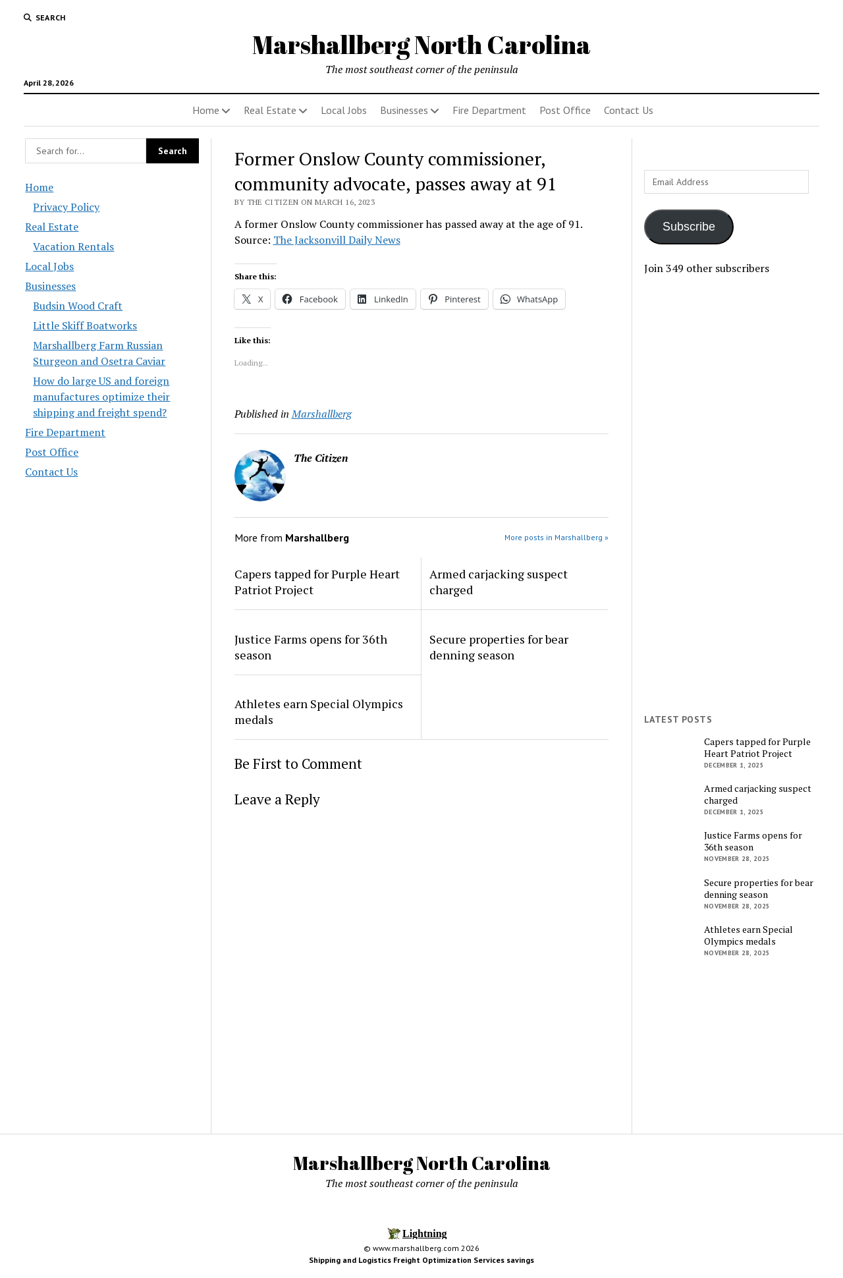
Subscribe (689, 226)
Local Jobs (344, 110)
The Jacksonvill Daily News (336, 240)
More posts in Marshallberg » (556, 537)
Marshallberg (322, 413)
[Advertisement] (731, 494)
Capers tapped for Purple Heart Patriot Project (317, 581)
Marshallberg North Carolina (421, 44)
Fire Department (489, 110)
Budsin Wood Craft (77, 305)
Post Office (565, 110)
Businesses (404, 110)
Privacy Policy (66, 207)
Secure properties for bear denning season (498, 647)
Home (205, 110)
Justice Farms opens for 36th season (310, 647)
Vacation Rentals (73, 246)
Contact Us (628, 110)
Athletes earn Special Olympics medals (318, 711)
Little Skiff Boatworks (85, 325)
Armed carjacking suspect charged (498, 581)
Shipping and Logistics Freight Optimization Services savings (421, 1260)
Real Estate (270, 110)
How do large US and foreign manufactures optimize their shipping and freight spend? (101, 397)
